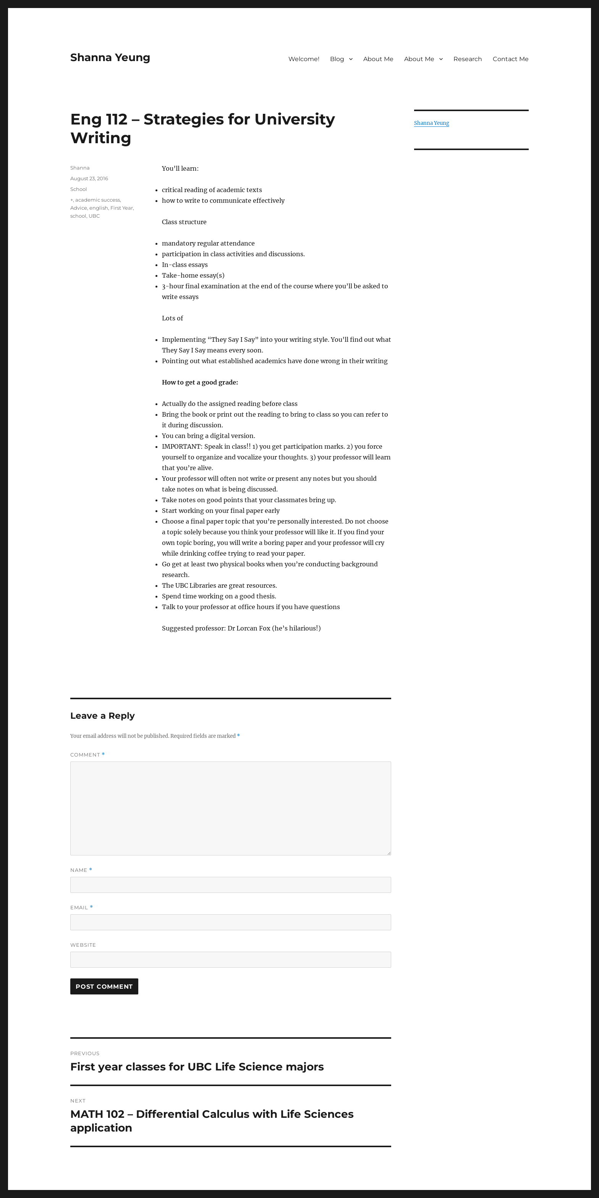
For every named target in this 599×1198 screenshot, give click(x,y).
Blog (337, 59)
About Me (378, 59)
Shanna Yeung (110, 57)
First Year (121, 208)
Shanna (80, 168)
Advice (78, 208)
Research (467, 59)
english (98, 208)
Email (81, 907)
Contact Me (511, 59)
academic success (97, 200)
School (78, 189)
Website (83, 945)
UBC (94, 216)
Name (81, 870)
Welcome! (303, 59)
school (78, 216)
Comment (87, 755)
